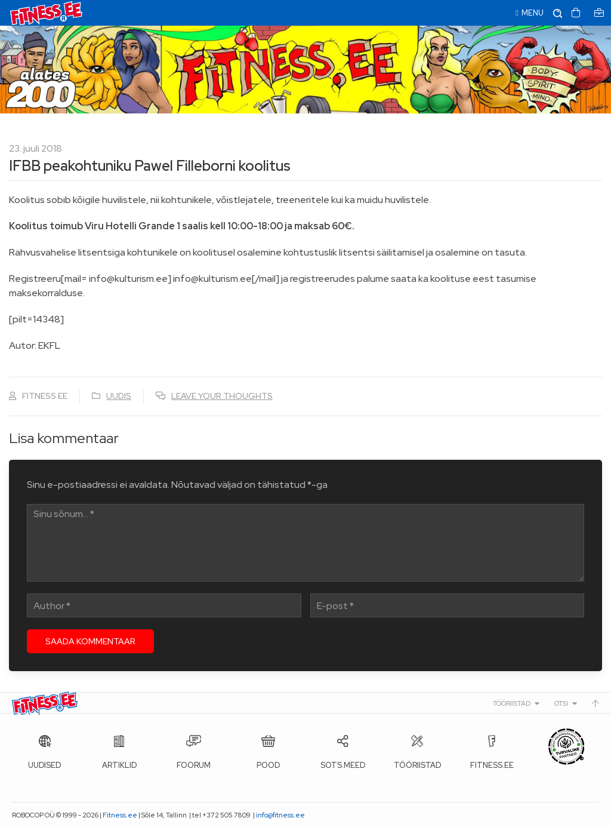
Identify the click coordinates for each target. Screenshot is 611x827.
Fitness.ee (120, 815)
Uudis (118, 396)
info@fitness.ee (280, 815)
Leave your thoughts (222, 396)
